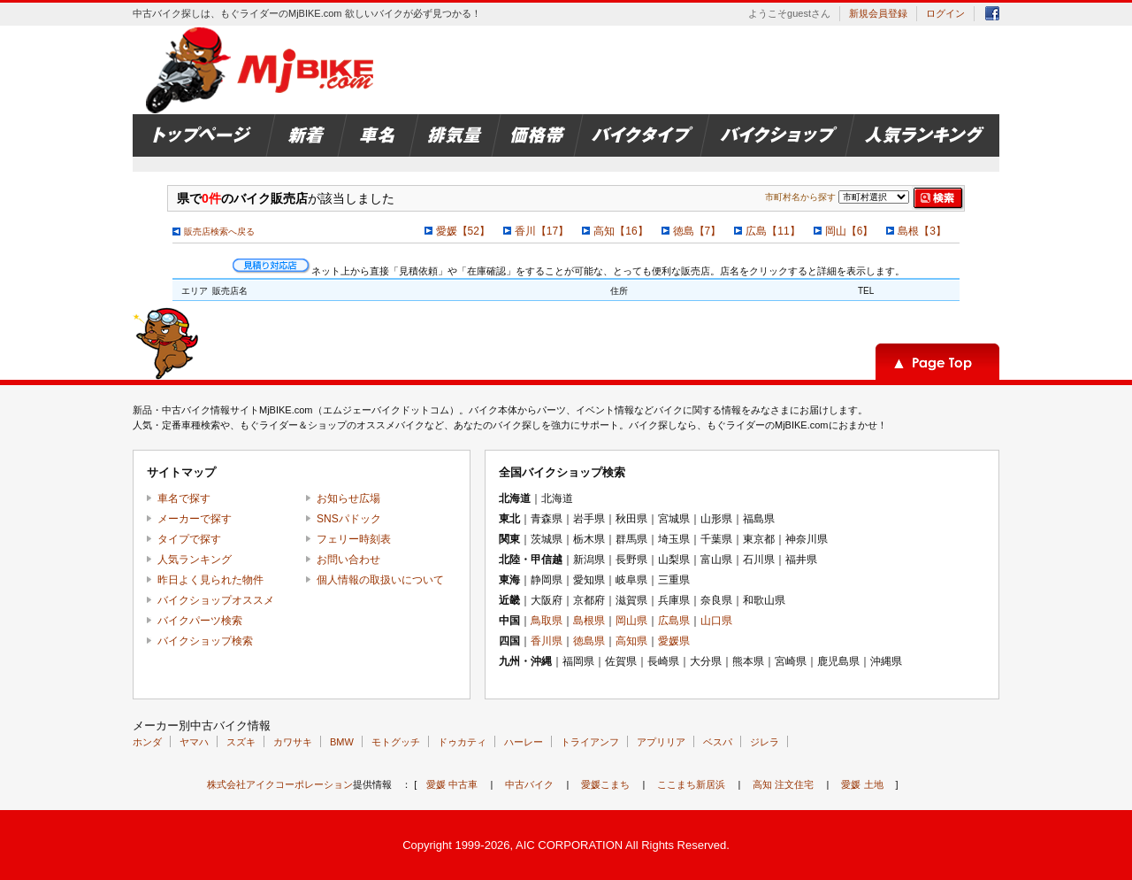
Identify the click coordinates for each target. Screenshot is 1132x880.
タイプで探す (189, 539)
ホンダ (147, 742)
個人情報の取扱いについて (380, 580)
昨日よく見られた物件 (210, 580)
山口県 (716, 620)
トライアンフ (590, 742)
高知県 (631, 641)
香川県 (546, 641)
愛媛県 (674, 641)
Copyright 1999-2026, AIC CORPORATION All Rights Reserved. (566, 845)
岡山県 (631, 620)
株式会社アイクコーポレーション (280, 784)
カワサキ (292, 742)
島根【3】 (922, 231)
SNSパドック (349, 519)
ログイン (945, 13)
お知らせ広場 (348, 498)
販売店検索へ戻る (219, 231)
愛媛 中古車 (452, 784)
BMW (342, 742)
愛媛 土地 (862, 784)
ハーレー (523, 742)
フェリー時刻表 (354, 539)
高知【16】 (620, 231)
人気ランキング (194, 559)
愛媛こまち (605, 784)
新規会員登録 (878, 13)
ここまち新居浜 (691, 784)
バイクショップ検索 (205, 641)
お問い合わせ (348, 559)
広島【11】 (772, 231)
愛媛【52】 (463, 231)
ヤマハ (194, 742)
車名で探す (183, 498)
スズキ (241, 742)
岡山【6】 (849, 231)
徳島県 (589, 641)
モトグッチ (395, 742)
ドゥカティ (462, 742)
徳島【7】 (697, 231)
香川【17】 (542, 231)
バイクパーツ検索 (199, 620)
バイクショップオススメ (215, 600)
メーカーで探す (194, 519)
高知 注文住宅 (783, 784)
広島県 (674, 620)
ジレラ (764, 742)
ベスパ (717, 742)
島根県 (589, 620)
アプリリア (661, 742)
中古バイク (529, 784)
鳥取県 (546, 620)
